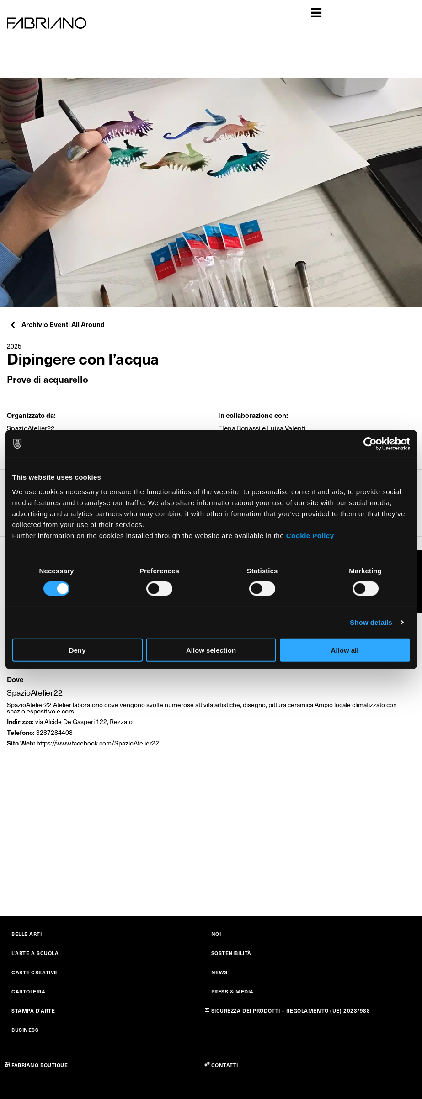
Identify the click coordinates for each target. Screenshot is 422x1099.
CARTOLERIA (28, 991)
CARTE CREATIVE (34, 972)
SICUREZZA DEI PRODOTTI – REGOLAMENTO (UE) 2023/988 (290, 1010)
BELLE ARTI (26, 933)
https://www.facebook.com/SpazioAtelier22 (98, 743)
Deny (77, 650)
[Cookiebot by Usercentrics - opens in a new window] (370, 444)
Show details (371, 622)
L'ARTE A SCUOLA (35, 953)
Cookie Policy (310, 535)
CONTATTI (224, 1065)
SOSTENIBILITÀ (231, 953)
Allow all (345, 650)
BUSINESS (24, 1029)
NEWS (219, 972)
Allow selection (211, 650)
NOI (216, 933)
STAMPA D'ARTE (33, 1010)
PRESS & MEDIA (232, 991)
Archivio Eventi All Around (57, 324)
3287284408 (54, 732)
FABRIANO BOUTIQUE (39, 1065)
